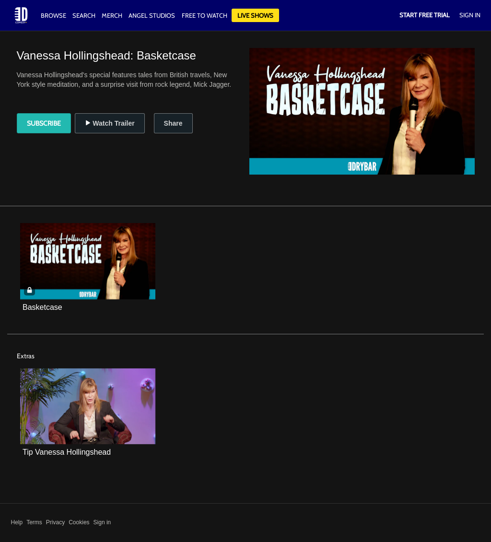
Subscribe (44, 123)
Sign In (469, 15)
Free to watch (204, 15)
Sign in (102, 522)
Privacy (55, 522)
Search (84, 15)
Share (173, 123)
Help (17, 522)
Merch (112, 15)
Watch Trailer (109, 123)
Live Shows (255, 15)
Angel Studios (152, 15)
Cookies (79, 522)
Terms (34, 522)
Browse (54, 15)
